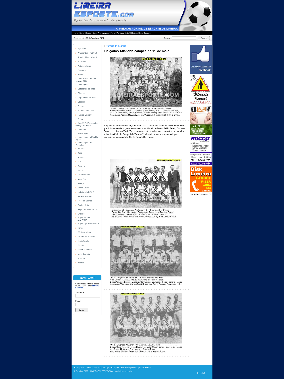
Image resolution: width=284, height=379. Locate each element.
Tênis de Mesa (84, 232)
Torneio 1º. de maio (86, 237)
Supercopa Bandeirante (88, 223)
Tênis (80, 228)
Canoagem (82, 84)
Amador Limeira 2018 (87, 53)
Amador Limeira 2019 (87, 57)
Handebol (82, 129)
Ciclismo (81, 93)
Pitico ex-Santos (85, 201)
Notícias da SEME (86, 192)
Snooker (81, 214)
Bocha (80, 75)
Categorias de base (86, 89)
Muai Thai (82, 179)
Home (76, 33)
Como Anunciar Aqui (101, 33)
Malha (80, 170)
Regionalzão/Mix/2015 (87, 209)
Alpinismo (82, 48)
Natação (81, 183)
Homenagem (83, 133)
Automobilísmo (84, 66)
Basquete (82, 70)
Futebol (81, 106)
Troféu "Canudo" (85, 250)
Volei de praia (84, 254)
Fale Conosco (145, 33)
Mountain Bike (84, 175)
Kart (79, 162)
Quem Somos (85, 33)
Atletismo (82, 62)
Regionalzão (83, 205)
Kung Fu (81, 166)
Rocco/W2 (201, 373)
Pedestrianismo (84, 196)
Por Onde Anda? (123, 33)
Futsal (80, 119)
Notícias (134, 33)
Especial (81, 102)
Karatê (80, 157)
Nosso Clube (83, 188)
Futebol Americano (86, 110)
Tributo (81, 245)
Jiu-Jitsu (81, 148)
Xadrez (81, 263)
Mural (112, 33)
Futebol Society (84, 115)
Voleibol (81, 258)
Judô (80, 153)
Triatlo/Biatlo (83, 241)
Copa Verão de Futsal (87, 97)
